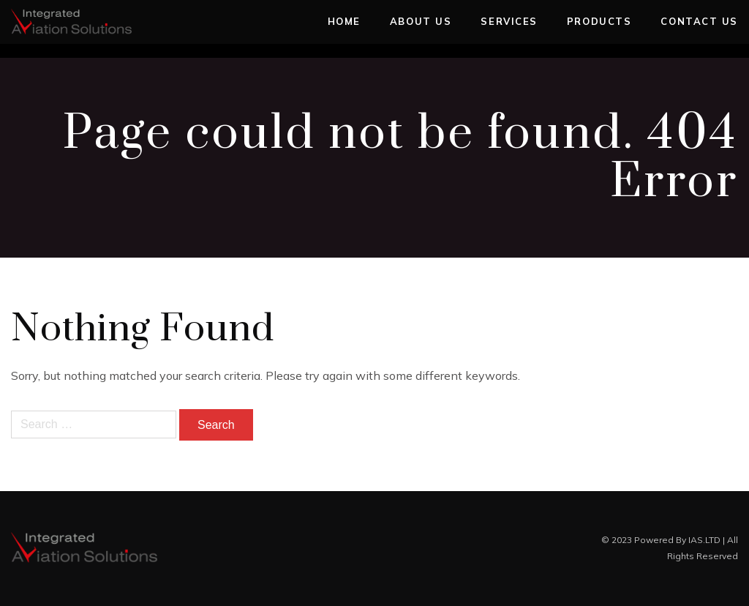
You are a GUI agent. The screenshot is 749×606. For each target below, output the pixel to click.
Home (344, 21)
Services (509, 21)
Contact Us (699, 21)
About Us (420, 21)
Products (599, 21)
